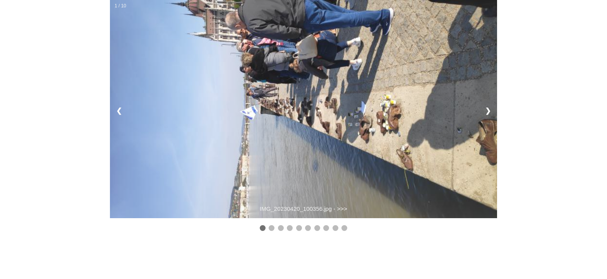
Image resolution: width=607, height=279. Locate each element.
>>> (342, 208)
